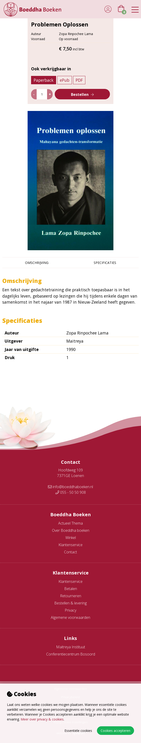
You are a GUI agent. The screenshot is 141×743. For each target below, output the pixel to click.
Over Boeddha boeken (70, 530)
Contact (70, 552)
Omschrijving (36, 262)
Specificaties (105, 262)
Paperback (44, 80)
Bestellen (80, 94)
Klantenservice (70, 544)
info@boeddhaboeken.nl (70, 486)
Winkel (70, 537)
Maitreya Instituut (70, 646)
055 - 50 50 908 (70, 492)
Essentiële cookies (78, 730)
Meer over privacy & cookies (42, 719)
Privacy (70, 610)
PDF (79, 80)
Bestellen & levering (70, 603)
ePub (64, 80)
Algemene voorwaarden (70, 617)
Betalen (70, 588)
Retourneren (70, 595)
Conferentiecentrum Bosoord (70, 654)
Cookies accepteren (115, 730)
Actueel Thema (70, 523)
